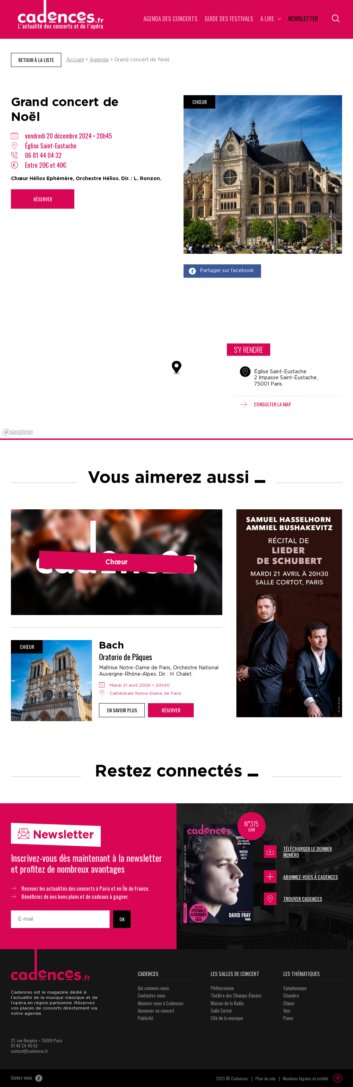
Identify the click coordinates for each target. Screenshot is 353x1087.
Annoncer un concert (156, 1010)
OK (122, 919)
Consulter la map (265, 404)
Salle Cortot (221, 1010)
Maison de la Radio (227, 1003)
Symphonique (294, 987)
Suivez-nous (26, 1078)
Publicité (145, 1017)
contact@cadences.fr (29, 1051)
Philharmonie (222, 987)
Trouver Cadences (293, 898)
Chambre (291, 995)
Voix (286, 1010)
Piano (288, 1017)
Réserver (42, 199)
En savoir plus (122, 710)
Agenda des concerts (170, 19)
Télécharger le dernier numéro (298, 852)
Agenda (99, 59)
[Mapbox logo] (17, 432)
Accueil (75, 59)
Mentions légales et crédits (305, 1078)
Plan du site (265, 1078)
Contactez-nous (152, 995)
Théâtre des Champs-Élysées (236, 995)
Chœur (289, 1003)
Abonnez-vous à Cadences (301, 876)
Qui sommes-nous (153, 987)
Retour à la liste (36, 59)
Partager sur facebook (221, 271)
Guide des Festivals (229, 19)
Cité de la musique (227, 1017)
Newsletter (303, 19)
